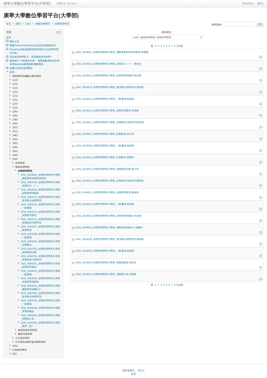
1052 (15, 147)
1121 (15, 91)
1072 (15, 127)
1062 (15, 135)
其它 (14, 353)
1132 (15, 80)
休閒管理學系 (62, 23)
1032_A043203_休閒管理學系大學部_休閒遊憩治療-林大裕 (107, 169)
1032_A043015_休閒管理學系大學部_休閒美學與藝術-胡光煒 (108, 215)
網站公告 (14, 41)
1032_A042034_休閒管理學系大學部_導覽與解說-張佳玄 (106, 262)
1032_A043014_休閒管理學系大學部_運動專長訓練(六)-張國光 (109, 227)
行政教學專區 (19, 349)
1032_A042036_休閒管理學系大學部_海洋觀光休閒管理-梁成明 (110, 239)
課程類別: (166, 32)
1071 (15, 131)
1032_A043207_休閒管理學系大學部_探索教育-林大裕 (105, 134)
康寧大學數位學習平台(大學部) (26, 3)
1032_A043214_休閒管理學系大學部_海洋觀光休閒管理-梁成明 (110, 87)
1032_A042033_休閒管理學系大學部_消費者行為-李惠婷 (106, 274)
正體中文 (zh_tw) (66, 3)
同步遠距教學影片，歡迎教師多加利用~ (31, 56)
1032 (28, 23)
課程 (18, 23)
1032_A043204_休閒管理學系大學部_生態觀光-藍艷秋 (105, 157)
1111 (15, 99)
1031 (15, 345)
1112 (15, 95)
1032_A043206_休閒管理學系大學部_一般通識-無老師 (105, 145)
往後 (179, 46)
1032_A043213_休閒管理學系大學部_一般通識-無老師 (105, 98)
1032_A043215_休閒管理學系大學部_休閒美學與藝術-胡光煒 (108, 75)
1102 (15, 103)
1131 (15, 84)
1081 (15, 123)
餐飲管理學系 (25, 334)
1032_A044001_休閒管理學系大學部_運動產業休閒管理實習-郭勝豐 (112, 52)
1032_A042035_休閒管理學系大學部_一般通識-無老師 (105, 250)
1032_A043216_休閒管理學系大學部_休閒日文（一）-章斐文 (108, 63)
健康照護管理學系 (27, 330)
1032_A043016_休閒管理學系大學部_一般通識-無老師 (105, 204)
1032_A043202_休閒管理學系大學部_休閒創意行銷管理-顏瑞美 (110, 180)
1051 (15, 143)
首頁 (8, 23)
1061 (15, 139)
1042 (15, 155)
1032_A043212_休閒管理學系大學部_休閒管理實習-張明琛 (107, 110)
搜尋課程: (217, 24)
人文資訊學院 (22, 338)
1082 (15, 119)
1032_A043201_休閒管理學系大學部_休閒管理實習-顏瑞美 (107, 192)
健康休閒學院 (42, 23)
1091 (15, 115)
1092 (15, 111)
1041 (15, 151)
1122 (15, 87)
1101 (15, 107)
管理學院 (20, 163)
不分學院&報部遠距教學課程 (30, 342)
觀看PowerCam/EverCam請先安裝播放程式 (33, 45)
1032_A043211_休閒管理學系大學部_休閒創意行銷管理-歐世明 (110, 122)
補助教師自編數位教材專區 (26, 76)
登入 (260, 3)
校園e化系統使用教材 (21, 68)
